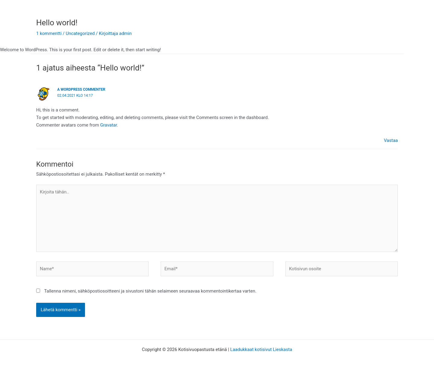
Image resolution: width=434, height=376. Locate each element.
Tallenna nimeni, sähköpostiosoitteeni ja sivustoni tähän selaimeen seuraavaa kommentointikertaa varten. (150, 291)
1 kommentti (48, 33)
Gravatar (108, 125)
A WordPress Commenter (81, 89)
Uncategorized (80, 33)
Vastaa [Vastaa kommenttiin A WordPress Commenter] (391, 140)
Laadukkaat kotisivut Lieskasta (261, 349)
